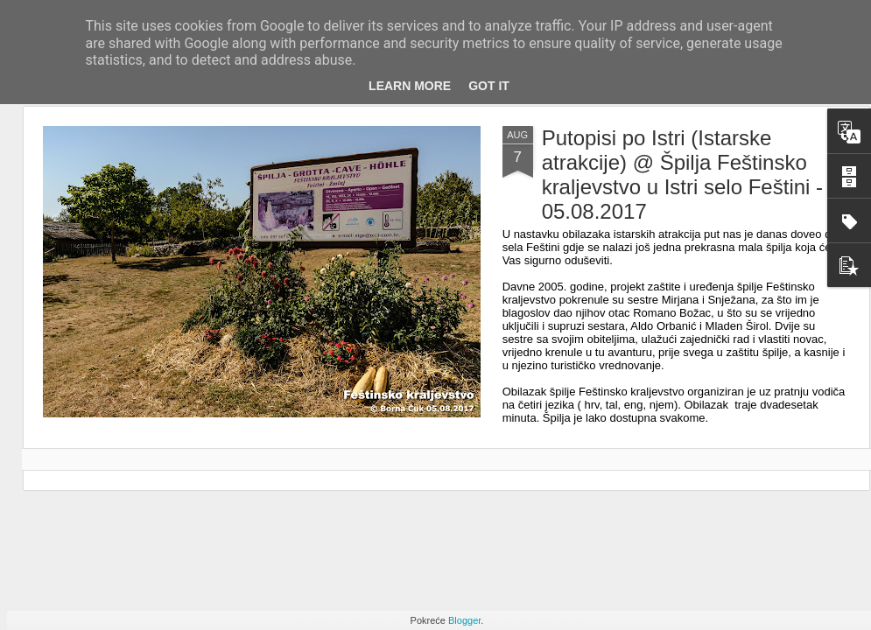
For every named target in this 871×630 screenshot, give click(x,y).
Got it (488, 86)
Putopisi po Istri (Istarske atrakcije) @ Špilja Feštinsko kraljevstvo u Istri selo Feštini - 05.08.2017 (682, 174)
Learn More (410, 86)
